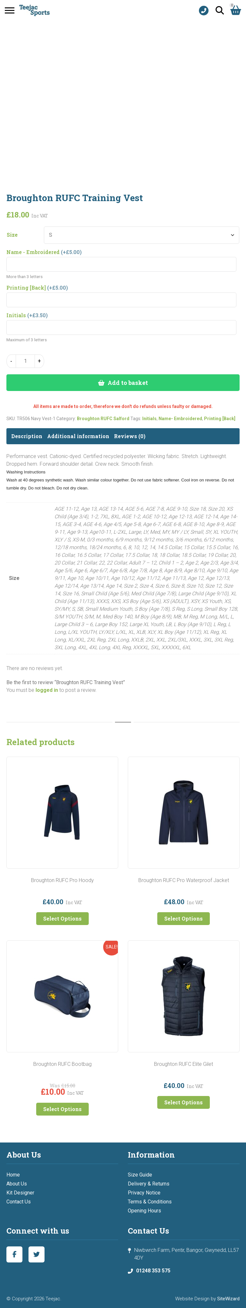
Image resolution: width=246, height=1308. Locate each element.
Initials (149, 418)
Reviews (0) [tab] (129, 436)
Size (12, 235)
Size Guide (140, 1175)
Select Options (62, 918)
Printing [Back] (219, 418)
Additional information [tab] (78, 436)
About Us (16, 1184)
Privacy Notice (144, 1193)
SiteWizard (228, 1299)
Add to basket (128, 382)
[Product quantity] (25, 361)
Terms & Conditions (150, 1202)
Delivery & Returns (148, 1184)
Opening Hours (144, 1211)
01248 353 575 (153, 1271)
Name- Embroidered (180, 418)
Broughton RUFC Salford (103, 418)
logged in (47, 690)
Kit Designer (20, 1193)
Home (13, 1175)
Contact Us (18, 1202)
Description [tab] (26, 436)
